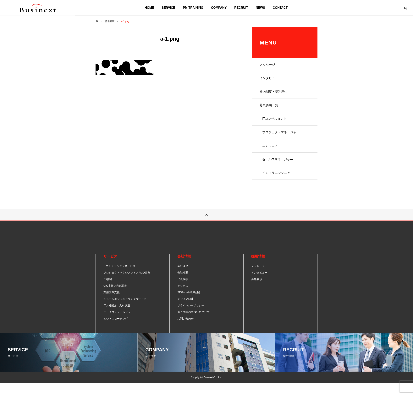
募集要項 (256, 279)
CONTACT (280, 7)
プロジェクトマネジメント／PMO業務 (126, 272)
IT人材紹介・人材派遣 (116, 305)
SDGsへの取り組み (189, 292)
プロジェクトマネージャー (280, 132)
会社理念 (182, 266)
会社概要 (182, 272)
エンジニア (270, 145)
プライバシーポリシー (190, 305)
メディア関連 (185, 298)
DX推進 (108, 279)
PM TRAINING (193, 7)
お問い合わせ (185, 318)
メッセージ (267, 64)
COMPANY (219, 7)
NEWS (260, 7)
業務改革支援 (111, 292)
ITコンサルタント (274, 118)
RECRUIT (241, 7)
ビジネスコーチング (115, 318)
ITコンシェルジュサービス (119, 266)
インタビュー (269, 78)
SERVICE (168, 7)
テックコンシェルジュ (116, 312)
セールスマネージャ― (277, 159)
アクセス (182, 285)
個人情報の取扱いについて (193, 312)
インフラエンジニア (276, 172)
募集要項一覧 (269, 105)
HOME (149, 7)
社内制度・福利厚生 (273, 91)
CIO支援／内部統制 (115, 285)
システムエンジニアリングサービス (125, 298)
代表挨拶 (182, 279)
